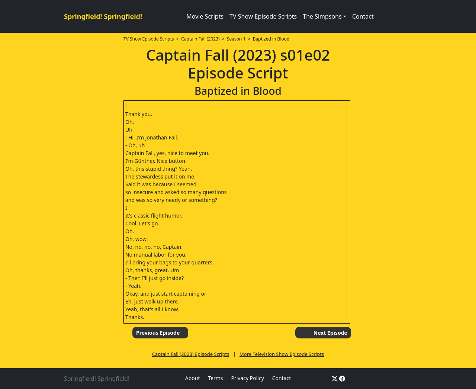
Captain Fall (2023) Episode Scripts (190, 354)
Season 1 (236, 39)
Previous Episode (158, 332)
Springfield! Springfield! (103, 16)
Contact (363, 16)
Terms (215, 378)
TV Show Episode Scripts (263, 16)
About (192, 378)
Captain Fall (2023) (200, 39)
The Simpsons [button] (322, 16)
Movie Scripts (204, 16)
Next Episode (330, 332)
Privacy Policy (247, 378)
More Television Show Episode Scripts (281, 354)
